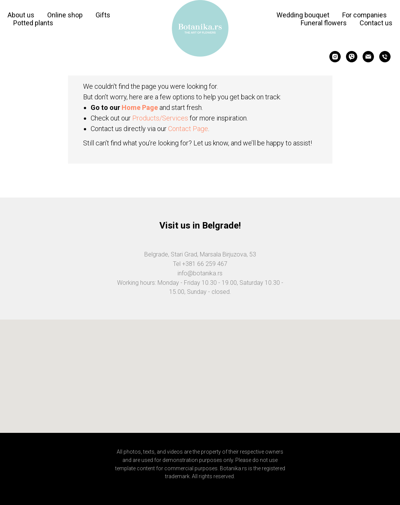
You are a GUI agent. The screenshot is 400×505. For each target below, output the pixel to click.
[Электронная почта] (368, 56)
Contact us (376, 23)
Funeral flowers (324, 23)
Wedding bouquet (302, 15)
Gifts (103, 15)
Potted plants (33, 23)
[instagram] (335, 56)
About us (21, 15)
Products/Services (160, 118)
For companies (364, 15)
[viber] (351, 56)
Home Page (140, 107)
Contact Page (188, 129)
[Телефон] (385, 56)
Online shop (65, 15)
